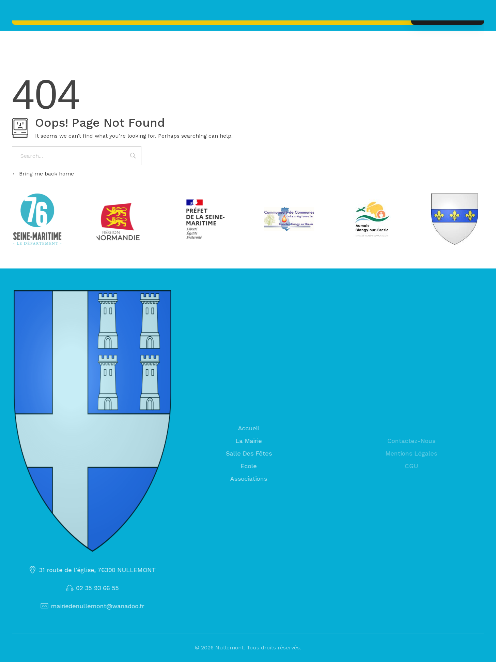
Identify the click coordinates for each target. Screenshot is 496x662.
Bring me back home (43, 173)
